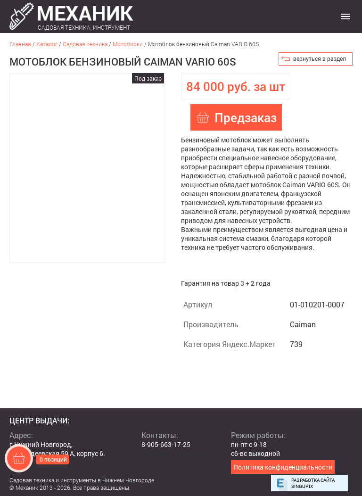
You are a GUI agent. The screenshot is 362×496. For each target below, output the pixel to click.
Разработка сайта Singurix (313, 483)
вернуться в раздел (319, 58)
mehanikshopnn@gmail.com (184, 453)
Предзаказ (245, 117)
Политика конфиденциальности (282, 467)
